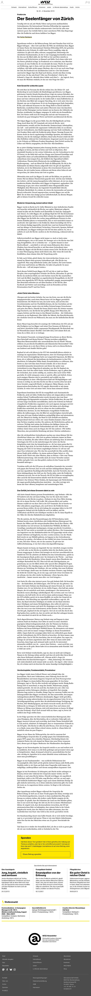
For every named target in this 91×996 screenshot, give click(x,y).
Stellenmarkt (11, 902)
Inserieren (67, 962)
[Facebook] (7, 970)
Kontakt (4, 978)
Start (3, 956)
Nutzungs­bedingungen (40, 978)
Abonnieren (67, 956)
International (22, 7)
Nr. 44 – (45, 11)
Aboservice (67, 959)
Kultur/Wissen (32, 7)
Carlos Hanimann (26, 37)
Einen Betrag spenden (32, 854)
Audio (72, 7)
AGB (34, 984)
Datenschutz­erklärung (40, 981)
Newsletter (5, 965)
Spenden (5, 987)
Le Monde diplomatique (60, 7)
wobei (49, 7)
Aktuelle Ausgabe (7, 959)
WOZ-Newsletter (49, 936)
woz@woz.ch (68, 989)
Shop (65, 969)
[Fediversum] (3, 970)
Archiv (77, 7)
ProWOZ (5, 990)
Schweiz (14, 7)
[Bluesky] (11, 970)
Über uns (5, 981)
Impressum (36, 987)
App (3, 962)
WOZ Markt (67, 965)
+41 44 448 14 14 (70, 986)
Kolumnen (42, 7)
